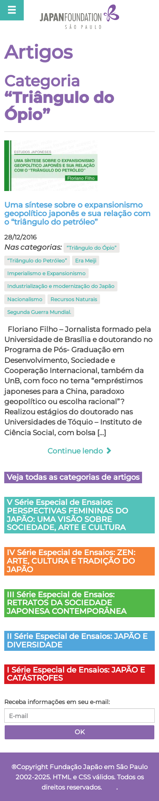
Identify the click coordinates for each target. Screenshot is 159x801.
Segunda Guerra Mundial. (39, 312)
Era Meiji (85, 260)
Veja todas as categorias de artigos (73, 477)
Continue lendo (79, 451)
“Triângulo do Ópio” (92, 248)
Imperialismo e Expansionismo (46, 273)
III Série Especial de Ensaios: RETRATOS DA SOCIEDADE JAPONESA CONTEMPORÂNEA (66, 603)
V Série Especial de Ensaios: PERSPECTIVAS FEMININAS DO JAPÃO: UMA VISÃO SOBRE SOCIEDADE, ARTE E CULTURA (67, 515)
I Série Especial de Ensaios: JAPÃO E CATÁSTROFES (76, 674)
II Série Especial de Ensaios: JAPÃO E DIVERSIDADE (77, 641)
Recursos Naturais (73, 299)
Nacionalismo (24, 299)
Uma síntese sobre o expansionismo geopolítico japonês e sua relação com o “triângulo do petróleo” (77, 213)
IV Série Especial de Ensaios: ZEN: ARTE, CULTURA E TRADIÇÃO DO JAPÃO (71, 561)
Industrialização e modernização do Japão (60, 286)
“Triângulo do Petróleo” (37, 260)
